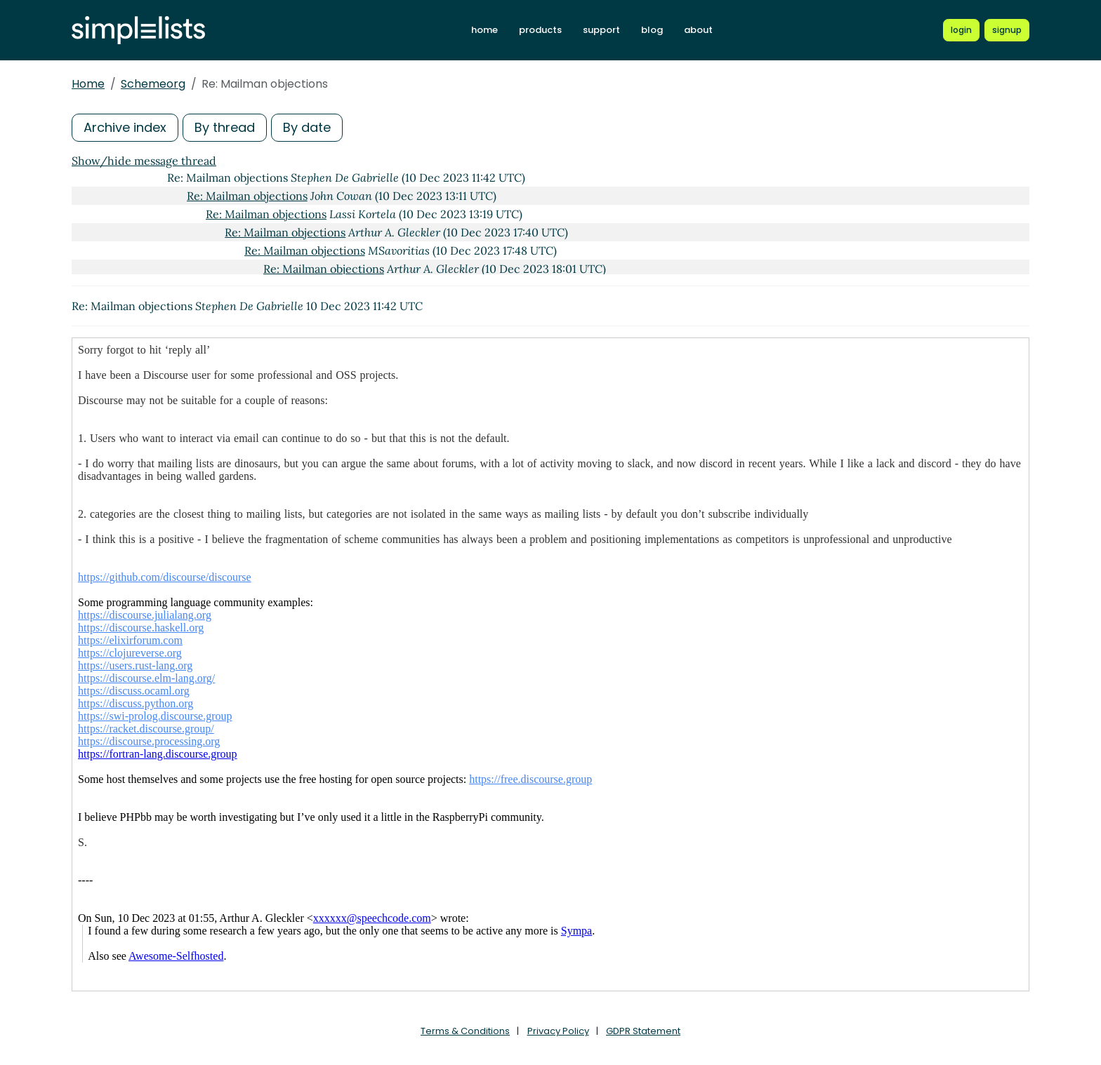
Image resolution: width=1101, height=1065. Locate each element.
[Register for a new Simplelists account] (1006, 30)
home (484, 29)
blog (652, 29)
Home (88, 84)
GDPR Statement (643, 1031)
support (601, 29)
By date (307, 127)
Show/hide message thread (144, 161)
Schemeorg (153, 84)
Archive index (125, 127)
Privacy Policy (558, 1031)
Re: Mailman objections (247, 196)
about (698, 29)
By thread (225, 127)
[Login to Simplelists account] (961, 30)
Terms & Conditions (465, 1031)
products (540, 29)
